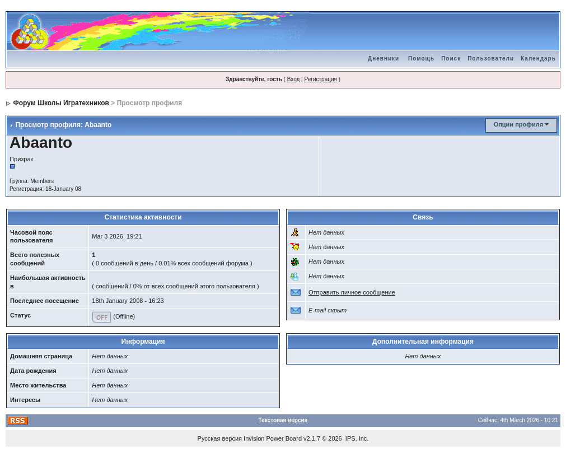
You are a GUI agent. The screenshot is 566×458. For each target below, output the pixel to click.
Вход (293, 79)
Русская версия (220, 438)
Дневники (383, 58)
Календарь (538, 58)
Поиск (451, 58)
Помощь (421, 58)
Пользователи (490, 58)
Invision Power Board (273, 438)
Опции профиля (518, 124)
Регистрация (320, 79)
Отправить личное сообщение (351, 292)
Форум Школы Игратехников (61, 103)
